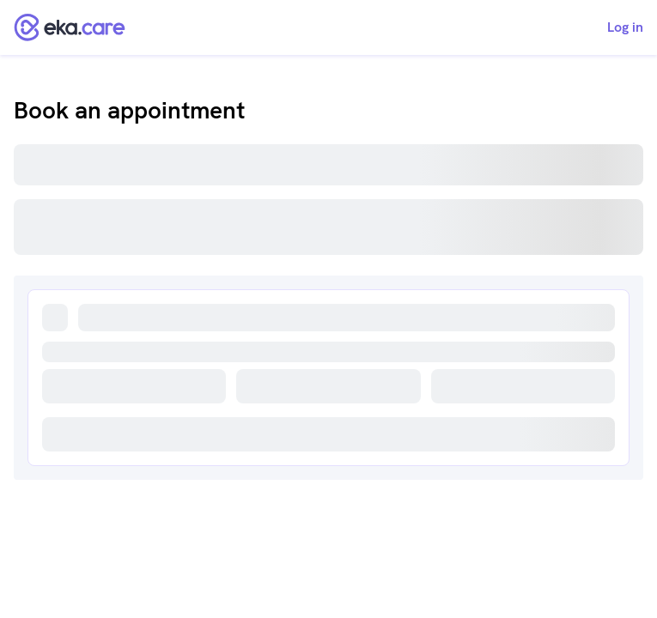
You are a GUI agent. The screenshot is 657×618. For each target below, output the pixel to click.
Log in (625, 27)
